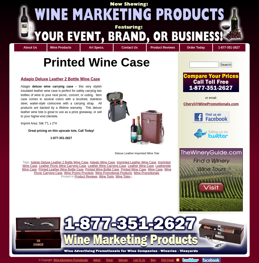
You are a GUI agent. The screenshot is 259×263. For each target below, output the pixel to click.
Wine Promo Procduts (79, 173)
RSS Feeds (167, 260)
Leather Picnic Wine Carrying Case (62, 166)
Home (109, 260)
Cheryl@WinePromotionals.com (211, 104)
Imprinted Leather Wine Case (136, 162)
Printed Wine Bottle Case (102, 169)
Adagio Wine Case (102, 162)
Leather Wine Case (141, 166)
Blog (153, 260)
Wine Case (155, 169)
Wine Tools (106, 176)
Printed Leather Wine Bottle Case (60, 169)
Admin (96, 260)
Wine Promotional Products (113, 173)
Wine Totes (123, 176)
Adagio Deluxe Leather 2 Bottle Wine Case (60, 79)
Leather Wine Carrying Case (107, 166)
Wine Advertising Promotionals (71, 260)
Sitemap (123, 260)
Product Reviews (86, 176)
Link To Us (139, 260)
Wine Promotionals (146, 173)
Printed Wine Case (133, 169)
